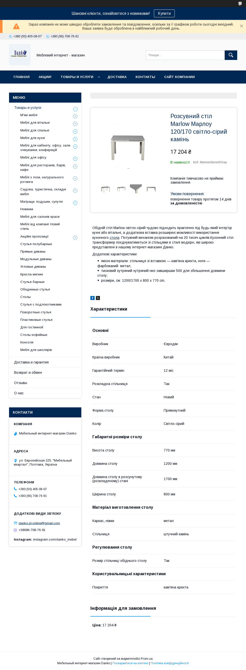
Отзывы (20, 383)
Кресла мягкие (31, 274)
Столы (25, 297)
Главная (22, 77)
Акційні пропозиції (34, 236)
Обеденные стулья (35, 289)
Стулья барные (32, 282)
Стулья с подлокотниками (41, 304)
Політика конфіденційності (170, 663)
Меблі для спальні (34, 130)
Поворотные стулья (35, 312)
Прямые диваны (32, 251)
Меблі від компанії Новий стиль (40, 226)
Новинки (26, 209)
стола (114, 238)
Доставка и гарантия (31, 362)
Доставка (117, 77)
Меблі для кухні (32, 138)
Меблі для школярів (36, 350)
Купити (164, 13)
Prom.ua (147, 658)
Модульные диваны (35, 259)
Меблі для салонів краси (39, 216)
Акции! (45, 77)
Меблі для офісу (33, 157)
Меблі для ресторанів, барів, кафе (43, 167)
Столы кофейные (33, 335)
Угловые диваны (33, 266)
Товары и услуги (76, 77)
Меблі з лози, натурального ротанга (42, 179)
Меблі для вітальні (35, 122)
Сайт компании (179, 77)
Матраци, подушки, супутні (41, 201)
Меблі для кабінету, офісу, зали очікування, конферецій (45, 147)
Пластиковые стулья (36, 320)
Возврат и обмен (28, 372)
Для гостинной (31, 327)
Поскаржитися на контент (130, 663)
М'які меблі (28, 115)
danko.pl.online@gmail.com (39, 523)
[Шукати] (231, 55)
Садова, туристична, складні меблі (43, 191)
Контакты (145, 77)
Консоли (26, 342)
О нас (19, 393)
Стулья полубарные (36, 244)
